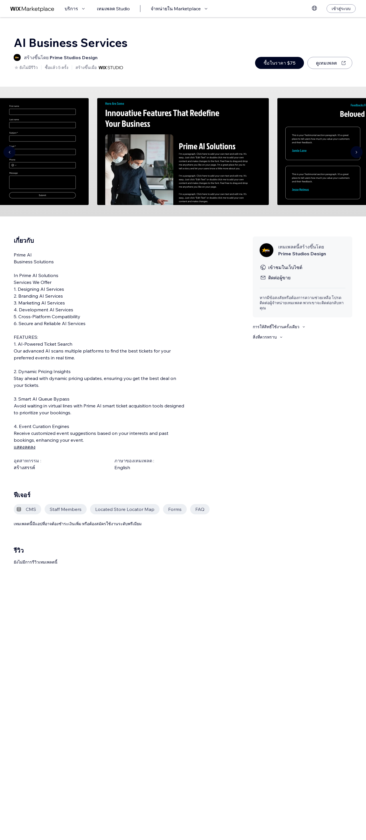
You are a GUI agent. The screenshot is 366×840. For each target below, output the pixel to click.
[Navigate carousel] (9, 152)
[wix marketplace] (32, 8)
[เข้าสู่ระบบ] (341, 8)
